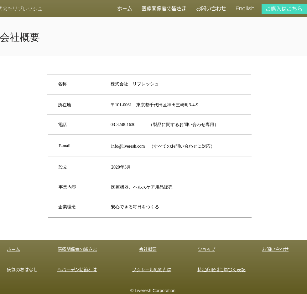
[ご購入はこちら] (284, 9)
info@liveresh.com (128, 146)
